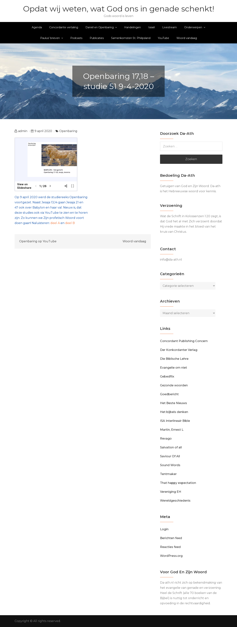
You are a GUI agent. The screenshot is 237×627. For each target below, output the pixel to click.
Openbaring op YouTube (37, 241)
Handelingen (132, 27)
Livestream (169, 27)
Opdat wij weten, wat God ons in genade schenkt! (118, 8)
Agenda (37, 27)
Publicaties (97, 38)
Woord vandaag (186, 38)
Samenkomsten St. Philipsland (130, 38)
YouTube (163, 38)
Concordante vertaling (63, 27)
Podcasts (76, 38)
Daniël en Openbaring (99, 27)
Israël (151, 27)
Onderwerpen (193, 27)
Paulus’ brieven (50, 38)
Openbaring (68, 131)
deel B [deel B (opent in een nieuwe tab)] (70, 223)
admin (22, 131)
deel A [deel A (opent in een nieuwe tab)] (55, 223)
